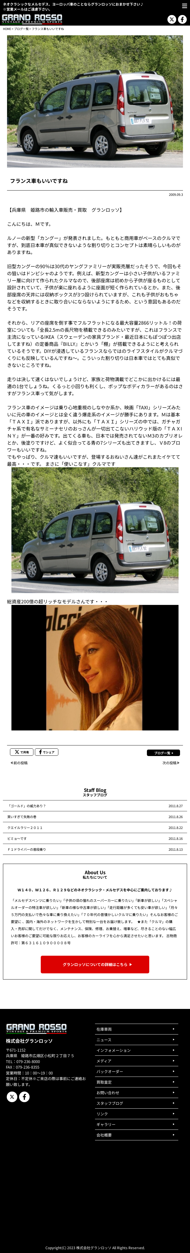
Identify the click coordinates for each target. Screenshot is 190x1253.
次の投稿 (169, 762)
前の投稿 (20, 762)
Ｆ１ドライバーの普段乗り (26, 849)
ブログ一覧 (21, 28)
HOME (7, 28)
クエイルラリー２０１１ (25, 827)
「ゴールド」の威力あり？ (26, 805)
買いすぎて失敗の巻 (21, 816)
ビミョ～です (17, 838)
